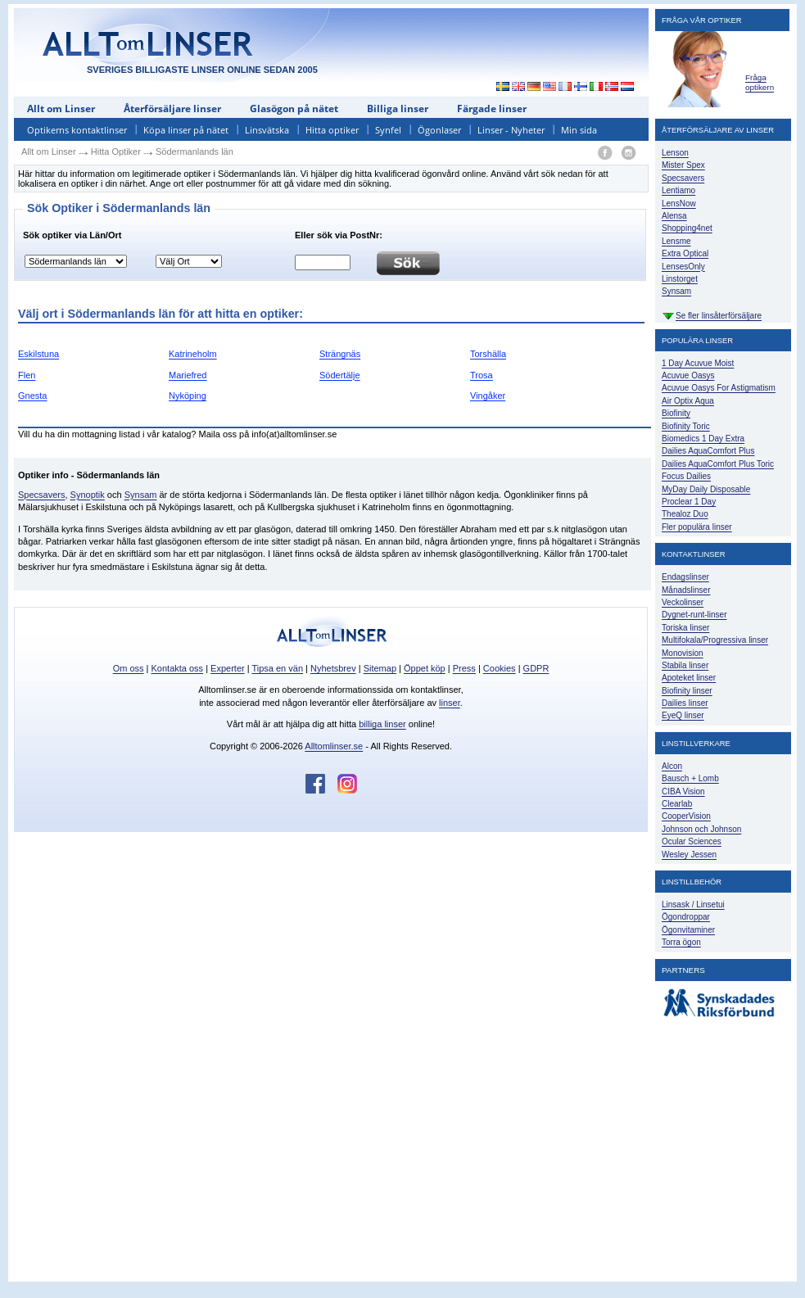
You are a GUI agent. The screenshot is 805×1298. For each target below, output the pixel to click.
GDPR (536, 668)
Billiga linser (397, 108)
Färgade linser (492, 108)
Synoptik (87, 495)
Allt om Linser (61, 108)
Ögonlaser (439, 130)
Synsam (140, 495)
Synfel (388, 130)
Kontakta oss (178, 668)
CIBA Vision (683, 791)
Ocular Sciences (691, 841)
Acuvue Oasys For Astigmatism (719, 387)
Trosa (481, 375)
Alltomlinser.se (334, 746)
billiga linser (382, 724)
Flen (26, 375)
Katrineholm (193, 354)
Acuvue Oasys (688, 375)
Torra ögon (681, 942)
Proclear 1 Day (689, 501)
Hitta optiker (332, 130)
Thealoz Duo (685, 513)
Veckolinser (682, 602)
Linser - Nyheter (511, 130)
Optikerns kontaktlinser (77, 130)
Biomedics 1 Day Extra (703, 438)
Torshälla (488, 354)
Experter (227, 668)
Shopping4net (687, 228)
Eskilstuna (38, 354)
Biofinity (676, 413)
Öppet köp (424, 668)
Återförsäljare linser (172, 108)
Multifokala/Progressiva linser (715, 639)
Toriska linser (685, 627)
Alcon (672, 766)
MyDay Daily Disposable (706, 489)
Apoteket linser (689, 677)
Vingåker (487, 395)
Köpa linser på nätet (185, 130)
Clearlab (677, 803)
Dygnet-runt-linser (694, 614)
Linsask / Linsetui (693, 904)
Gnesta (32, 395)
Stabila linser (685, 665)
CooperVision (686, 816)
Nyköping (187, 395)
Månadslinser (686, 590)
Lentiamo (678, 190)
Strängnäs (339, 354)
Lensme (676, 241)
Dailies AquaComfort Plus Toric (718, 463)
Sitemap (380, 668)
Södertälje (339, 375)
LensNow (679, 203)
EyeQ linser (683, 715)
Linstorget (680, 278)
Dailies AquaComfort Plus (708, 450)
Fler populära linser (697, 526)
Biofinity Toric (686, 426)
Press (464, 668)
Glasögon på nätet (294, 108)
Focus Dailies (686, 476)
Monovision (682, 653)
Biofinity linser (687, 690)
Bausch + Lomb (690, 778)
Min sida (579, 130)
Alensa (674, 215)
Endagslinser (685, 576)
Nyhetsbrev (333, 668)
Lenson (675, 152)
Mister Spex (683, 165)
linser (449, 703)
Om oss (128, 668)
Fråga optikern (759, 82)
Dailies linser (685, 703)
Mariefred (187, 375)
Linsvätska (267, 130)
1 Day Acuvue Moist (698, 363)
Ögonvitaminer (688, 929)
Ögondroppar (686, 916)
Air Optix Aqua (688, 400)
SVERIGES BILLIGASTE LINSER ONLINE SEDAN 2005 (202, 70)
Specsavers (41, 495)
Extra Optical (685, 253)
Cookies (499, 668)
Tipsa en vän (277, 668)
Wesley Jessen (689, 854)
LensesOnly (683, 266)
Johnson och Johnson (701, 829)
